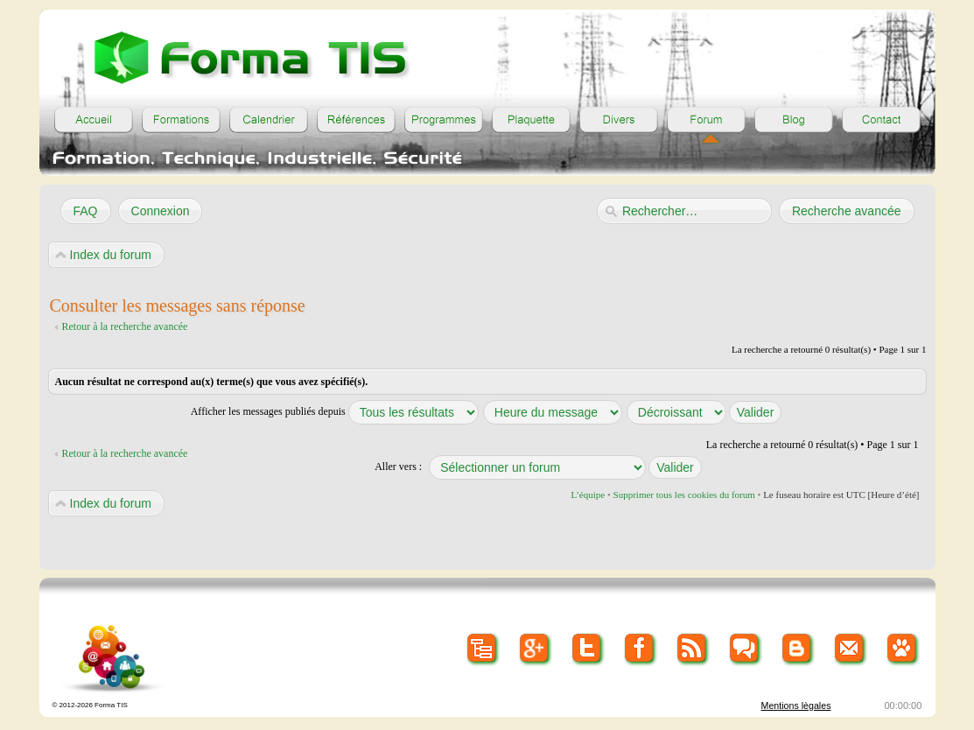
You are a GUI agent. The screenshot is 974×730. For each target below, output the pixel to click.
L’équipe (588, 494)
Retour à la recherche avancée (125, 326)
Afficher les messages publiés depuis (335, 411)
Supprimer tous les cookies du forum (684, 494)
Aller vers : (398, 466)
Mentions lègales (796, 705)
